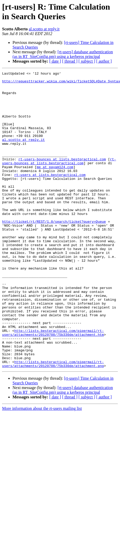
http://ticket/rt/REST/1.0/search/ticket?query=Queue (54, 251)
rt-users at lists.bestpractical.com (50, 195)
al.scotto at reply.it (44, 29)
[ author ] (104, 61)
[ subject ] (87, 61)
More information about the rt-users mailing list (42, 467)
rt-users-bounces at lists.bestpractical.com (62, 177)
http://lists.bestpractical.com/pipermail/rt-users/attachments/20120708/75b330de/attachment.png (53, 422)
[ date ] (55, 61)
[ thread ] (69, 61)
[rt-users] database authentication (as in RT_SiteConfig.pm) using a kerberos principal (63, 54)
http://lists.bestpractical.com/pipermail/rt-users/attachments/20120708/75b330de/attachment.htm (53, 385)
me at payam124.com (55, 186)
